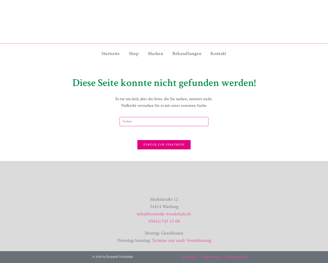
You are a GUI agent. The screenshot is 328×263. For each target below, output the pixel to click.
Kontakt (218, 54)
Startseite (111, 54)
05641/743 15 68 (164, 221)
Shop (134, 54)
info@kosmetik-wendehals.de (164, 214)
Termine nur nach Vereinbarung (181, 240)
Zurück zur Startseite (163, 145)
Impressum (211, 257)
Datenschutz (236, 257)
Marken (155, 54)
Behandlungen (186, 54)
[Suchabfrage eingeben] (164, 121)
